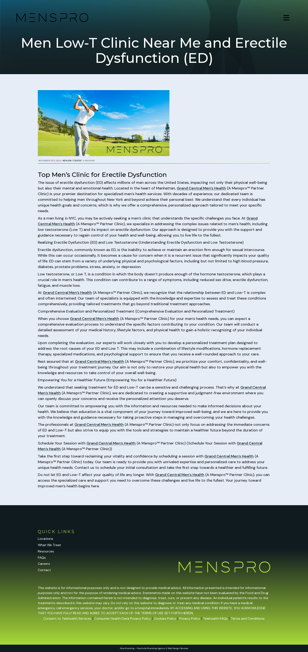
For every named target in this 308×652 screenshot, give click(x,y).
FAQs (42, 557)
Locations (45, 538)
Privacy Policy (189, 618)
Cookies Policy (165, 618)
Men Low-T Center (72, 160)
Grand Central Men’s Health (201, 188)
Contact (44, 570)
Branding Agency (156, 648)
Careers (44, 563)
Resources (46, 551)
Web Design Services (178, 648)
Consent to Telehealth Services (67, 618)
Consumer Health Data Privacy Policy (122, 618)
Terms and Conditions (248, 618)
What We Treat (49, 545)
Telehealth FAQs (215, 618)
